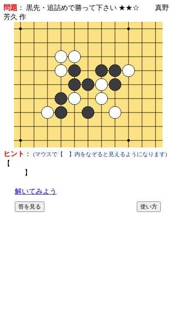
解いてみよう (36, 191)
